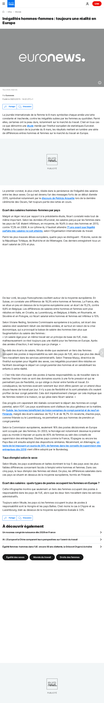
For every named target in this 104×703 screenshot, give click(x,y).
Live (97, 3)
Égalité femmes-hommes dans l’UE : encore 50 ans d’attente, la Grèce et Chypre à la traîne (47, 546)
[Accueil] (3, 12)
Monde (18, 12)
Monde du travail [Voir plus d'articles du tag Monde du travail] (42, 557)
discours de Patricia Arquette (58, 198)
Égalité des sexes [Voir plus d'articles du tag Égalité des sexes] (15, 557)
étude (30, 125)
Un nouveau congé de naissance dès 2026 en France (28, 532)
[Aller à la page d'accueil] (11, 3)
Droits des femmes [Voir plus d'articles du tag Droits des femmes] (70, 557)
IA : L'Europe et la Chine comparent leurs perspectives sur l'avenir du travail (40, 539)
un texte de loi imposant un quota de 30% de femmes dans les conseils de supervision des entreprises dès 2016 (51, 446)
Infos (10, 12)
